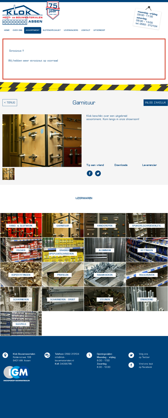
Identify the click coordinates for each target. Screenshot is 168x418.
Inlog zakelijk (155, 102)
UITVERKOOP (99, 30)
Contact (85, 30)
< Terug (9, 102)
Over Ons (17, 30)
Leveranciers (71, 30)
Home (7, 30)
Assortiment (32, 30)
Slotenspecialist (52, 30)
